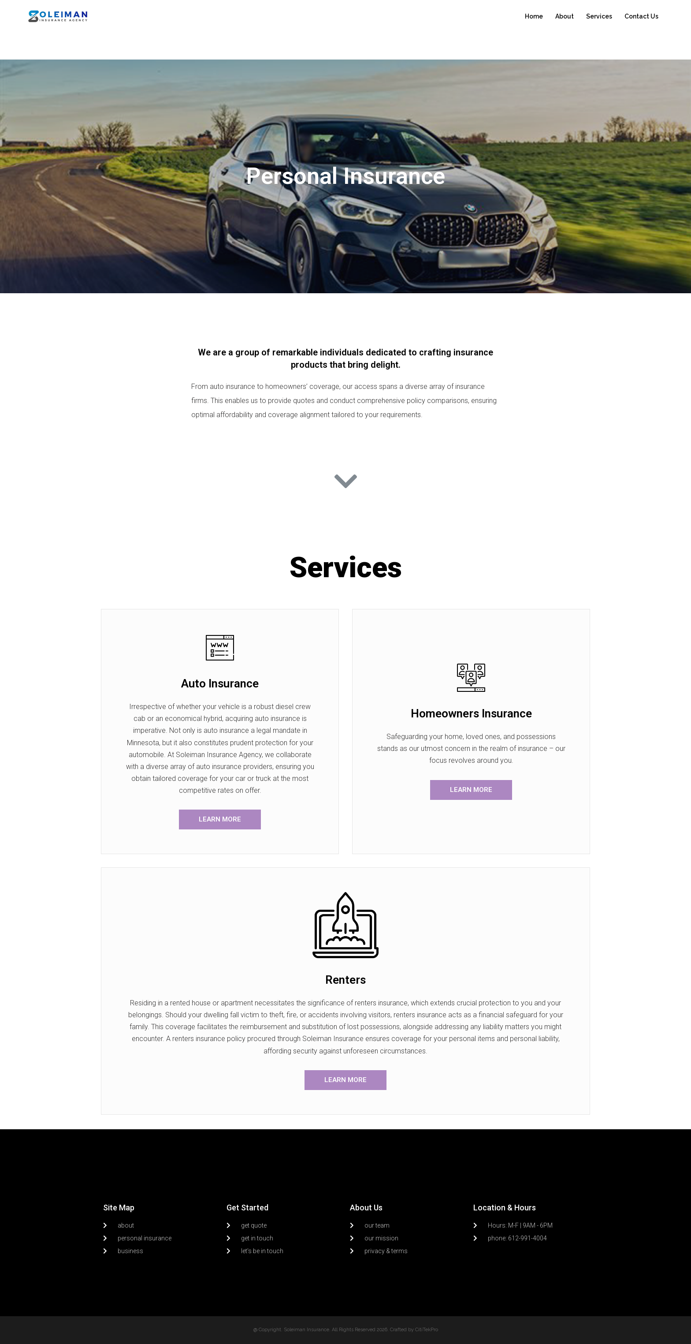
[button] (220, 819)
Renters (345, 979)
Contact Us (641, 16)
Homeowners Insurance (471, 713)
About (564, 16)
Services (599, 16)
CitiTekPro (426, 1330)
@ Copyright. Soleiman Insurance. (292, 1330)
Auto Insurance (220, 683)
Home (534, 16)
